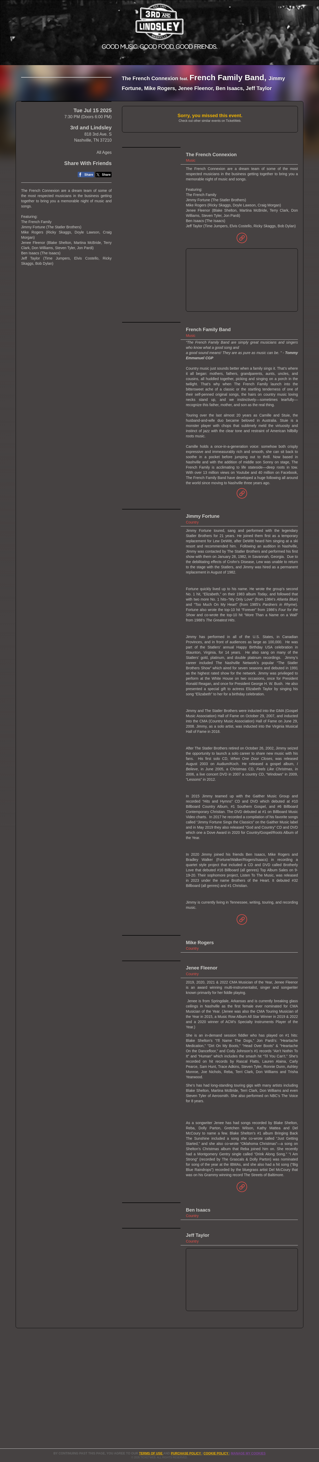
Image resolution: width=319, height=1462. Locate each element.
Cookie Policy (216, 1453)
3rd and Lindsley (91, 171)
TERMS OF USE (151, 1453)
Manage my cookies (248, 1453)
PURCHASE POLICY (186, 1453)
